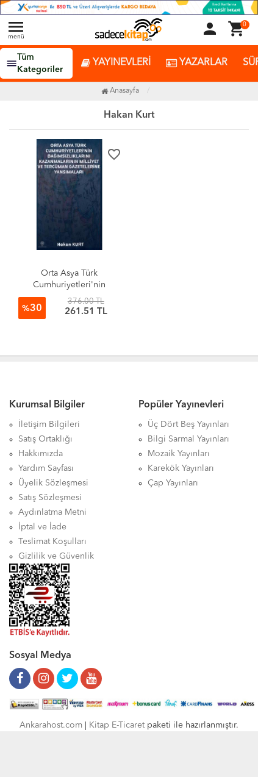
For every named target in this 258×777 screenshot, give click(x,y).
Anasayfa (120, 91)
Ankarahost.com (51, 725)
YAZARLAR (197, 63)
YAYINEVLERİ (116, 63)
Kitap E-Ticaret (117, 725)
